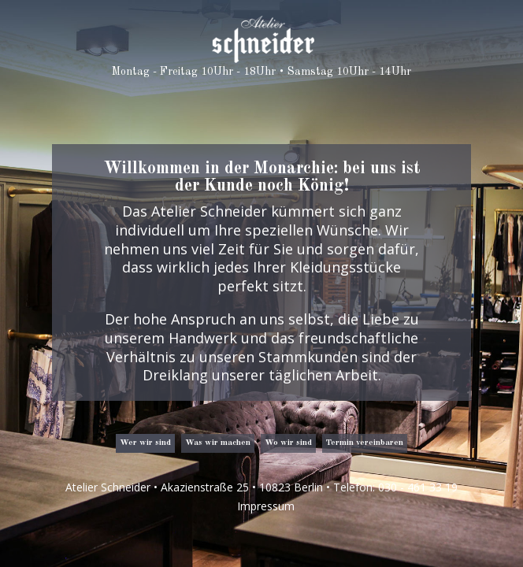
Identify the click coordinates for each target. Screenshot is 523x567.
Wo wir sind (288, 443)
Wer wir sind (145, 443)
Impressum (266, 505)
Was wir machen (217, 443)
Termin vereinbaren (364, 443)
